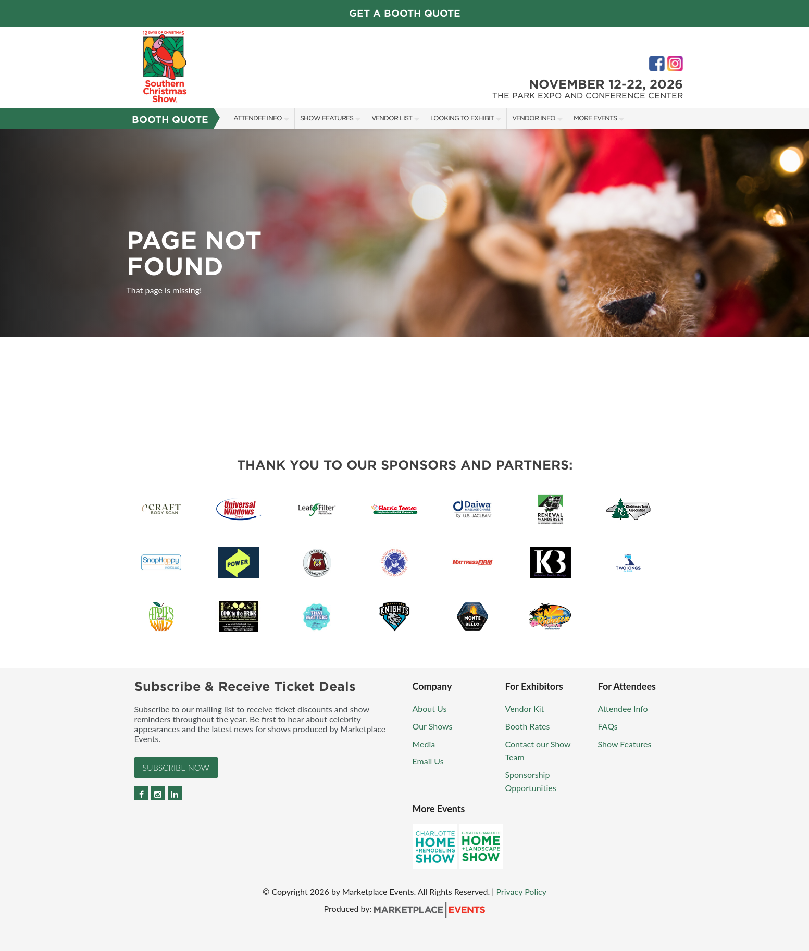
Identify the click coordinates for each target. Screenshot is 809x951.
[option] (404, 233)
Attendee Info (257, 118)
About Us (430, 708)
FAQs (608, 726)
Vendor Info (533, 118)
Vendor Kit (524, 708)
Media (424, 744)
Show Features (326, 118)
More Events (595, 118)
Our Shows (433, 726)
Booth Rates (527, 726)
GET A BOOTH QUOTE (404, 13)
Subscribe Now (176, 767)
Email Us (428, 761)
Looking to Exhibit (462, 118)
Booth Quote (170, 119)
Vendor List (391, 118)
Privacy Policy (521, 891)
